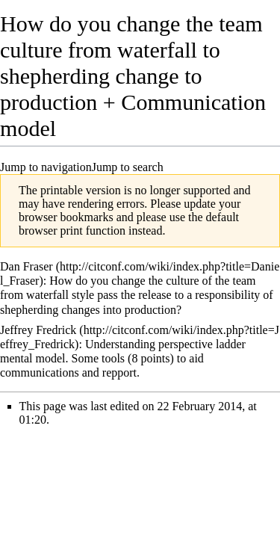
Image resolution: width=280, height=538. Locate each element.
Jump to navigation (46, 167)
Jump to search (128, 167)
